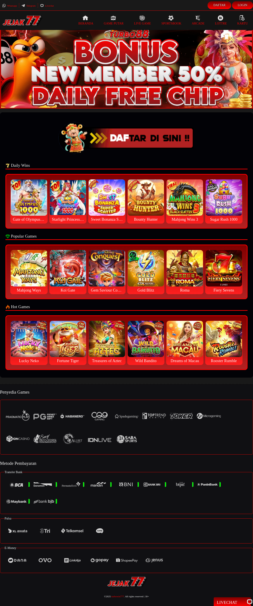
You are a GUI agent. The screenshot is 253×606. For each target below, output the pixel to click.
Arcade (198, 20)
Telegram (28, 5)
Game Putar (114, 20)
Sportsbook (171, 20)
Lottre (221, 20)
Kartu (242, 20)
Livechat (47, 5)
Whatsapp (9, 5)
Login (242, 5)
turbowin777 (118, 596)
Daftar (219, 5)
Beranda (85, 20)
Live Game (142, 20)
